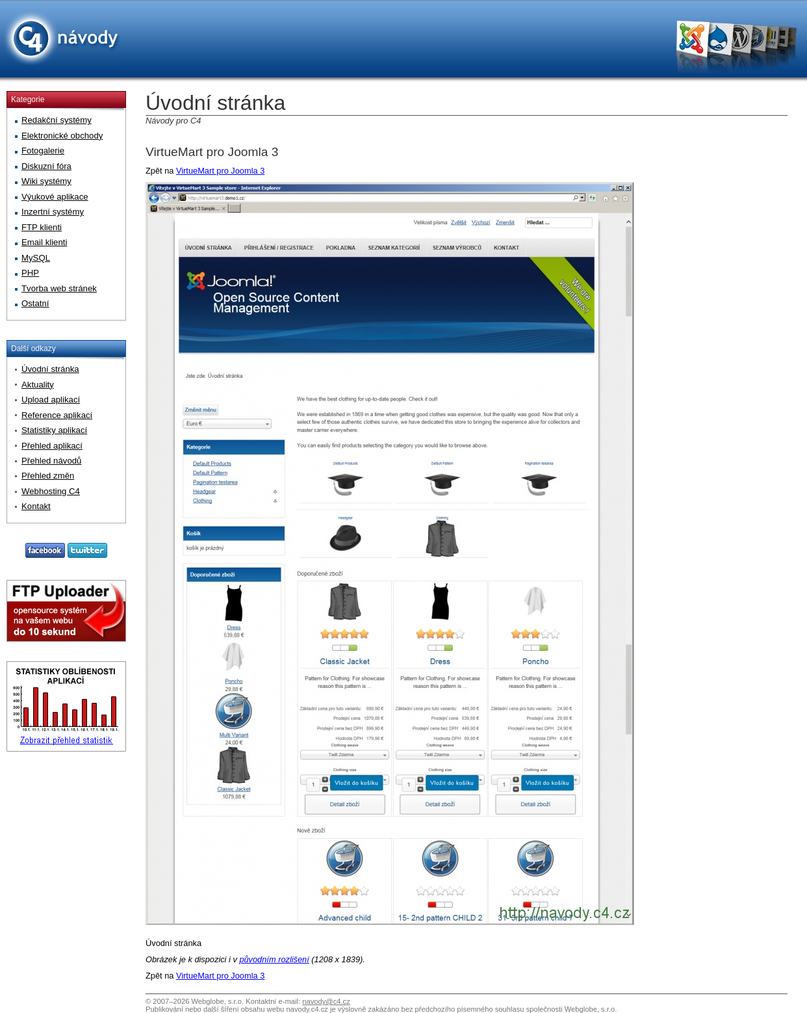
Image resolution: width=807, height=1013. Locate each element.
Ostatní (35, 303)
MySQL (35, 258)
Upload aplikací (50, 399)
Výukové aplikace (54, 197)
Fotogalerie (42, 150)
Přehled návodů (51, 461)
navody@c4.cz (326, 1001)
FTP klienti (41, 227)
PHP (30, 273)
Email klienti (44, 242)
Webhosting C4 (50, 491)
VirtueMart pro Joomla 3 (212, 152)
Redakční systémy (56, 120)
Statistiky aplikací (54, 430)
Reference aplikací (56, 415)
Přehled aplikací (52, 446)
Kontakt (36, 506)
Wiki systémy (46, 181)
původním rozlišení (274, 959)
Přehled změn (47, 475)
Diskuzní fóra (46, 166)
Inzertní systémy (52, 212)
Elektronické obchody (62, 135)
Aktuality (37, 384)
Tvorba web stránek (59, 288)
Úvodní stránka (50, 369)
